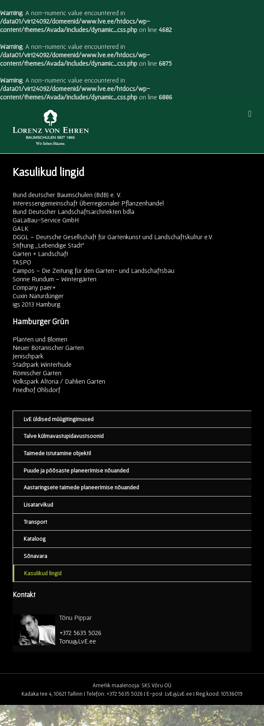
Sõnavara (35, 556)
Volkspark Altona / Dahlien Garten (59, 381)
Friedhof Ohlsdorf (36, 389)
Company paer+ (34, 287)
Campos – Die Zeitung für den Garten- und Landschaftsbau (93, 270)
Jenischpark (28, 356)
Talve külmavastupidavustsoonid (64, 435)
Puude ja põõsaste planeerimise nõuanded (76, 470)
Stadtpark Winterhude (42, 364)
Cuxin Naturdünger (38, 295)
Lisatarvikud (38, 504)
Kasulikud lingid (42, 573)
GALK (20, 228)
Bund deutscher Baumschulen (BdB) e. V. (67, 194)
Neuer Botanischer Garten (48, 347)
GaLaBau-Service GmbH (46, 220)
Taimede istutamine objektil (57, 453)
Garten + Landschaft (40, 253)
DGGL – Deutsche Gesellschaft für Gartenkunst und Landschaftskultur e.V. (113, 236)
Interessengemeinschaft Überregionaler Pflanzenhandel (88, 203)
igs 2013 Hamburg (36, 304)
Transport (35, 521)
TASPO (22, 262)
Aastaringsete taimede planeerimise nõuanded (81, 487)
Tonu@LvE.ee (77, 641)
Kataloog (34, 538)
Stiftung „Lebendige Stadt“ (48, 245)
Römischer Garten (37, 372)
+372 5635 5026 (80, 632)
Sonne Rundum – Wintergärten (54, 279)
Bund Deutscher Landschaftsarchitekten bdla (73, 211)
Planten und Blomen (40, 339)
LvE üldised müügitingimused (58, 419)
